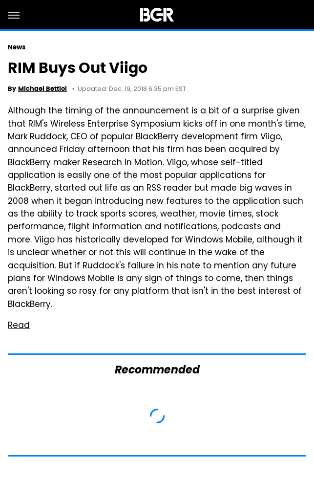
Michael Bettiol (42, 89)
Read (19, 326)
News (16, 47)
